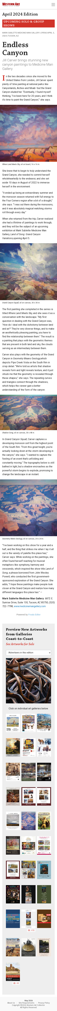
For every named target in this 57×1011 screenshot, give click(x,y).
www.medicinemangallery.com (30, 606)
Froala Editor (34, 614)
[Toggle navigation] (53, 4)
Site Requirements (26, 1003)
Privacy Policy (44, 1003)
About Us (11, 1003)
